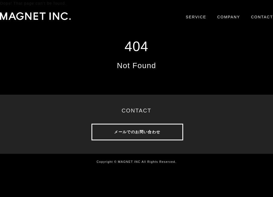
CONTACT (262, 17)
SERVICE (196, 17)
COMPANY (228, 17)
